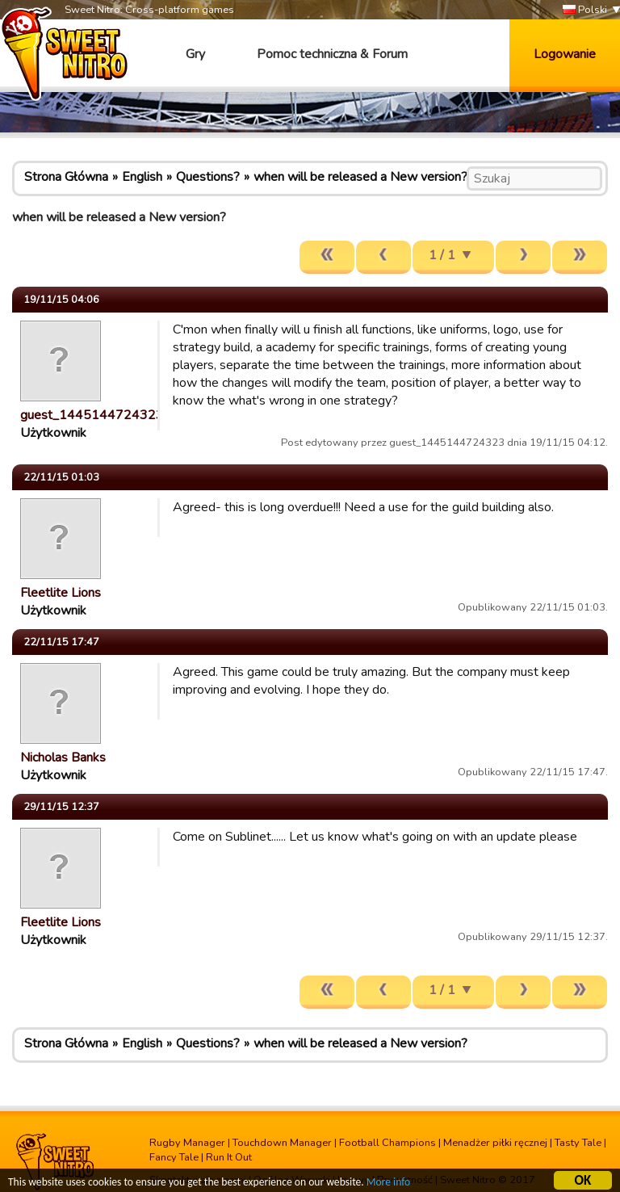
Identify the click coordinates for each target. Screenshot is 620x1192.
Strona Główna (66, 177)
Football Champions (387, 1142)
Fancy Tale (174, 1157)
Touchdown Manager (282, 1142)
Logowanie (565, 54)
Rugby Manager (187, 1142)
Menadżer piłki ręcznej (495, 1142)
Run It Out (229, 1157)
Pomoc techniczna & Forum (332, 54)
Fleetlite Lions (60, 593)
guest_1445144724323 (92, 415)
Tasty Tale (578, 1142)
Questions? (208, 177)
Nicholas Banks (63, 757)
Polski (585, 10)
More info (388, 1183)
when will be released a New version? (360, 177)
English (142, 177)
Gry (195, 54)
